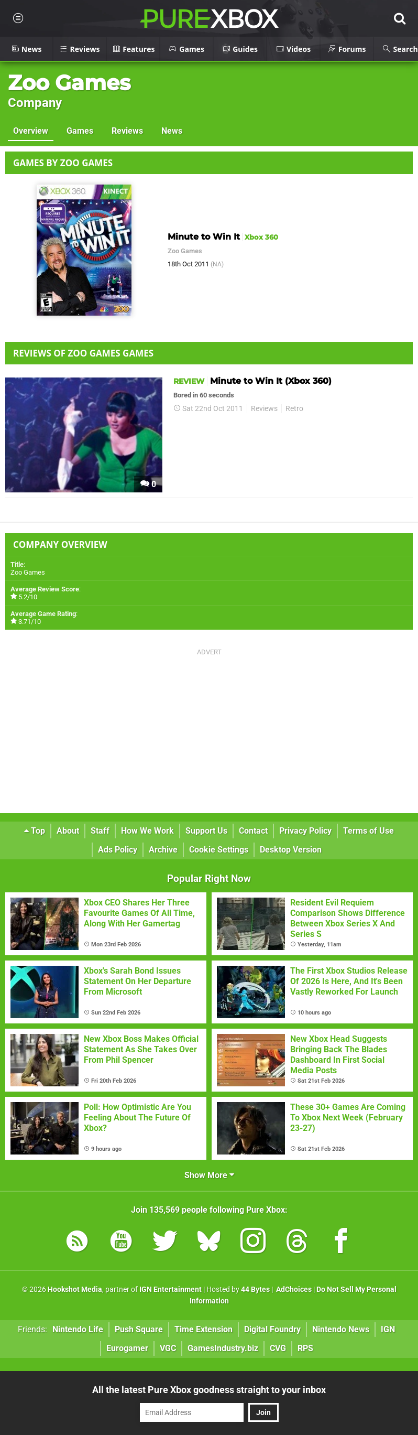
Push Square (139, 1329)
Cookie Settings (218, 850)
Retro (294, 408)
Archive (163, 850)
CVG (278, 1348)
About (68, 831)
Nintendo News (340, 1329)
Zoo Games (69, 82)
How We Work (147, 831)
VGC (168, 1348)
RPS (305, 1348)
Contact (253, 831)
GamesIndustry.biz (223, 1348)
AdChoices (293, 1289)
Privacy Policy (305, 831)
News (171, 131)
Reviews (127, 131)
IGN (388, 1329)
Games (80, 131)
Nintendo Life (77, 1329)
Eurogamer (127, 1348)
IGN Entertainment (170, 1289)
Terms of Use (368, 831)
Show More (209, 1175)
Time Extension (203, 1329)
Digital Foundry (272, 1329)
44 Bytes (255, 1289)
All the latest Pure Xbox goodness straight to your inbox (209, 1389)
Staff (100, 831)
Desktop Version (291, 850)
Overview (30, 131)
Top (34, 831)
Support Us (206, 831)
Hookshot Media (75, 1289)
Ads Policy (117, 850)
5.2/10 (27, 597)
